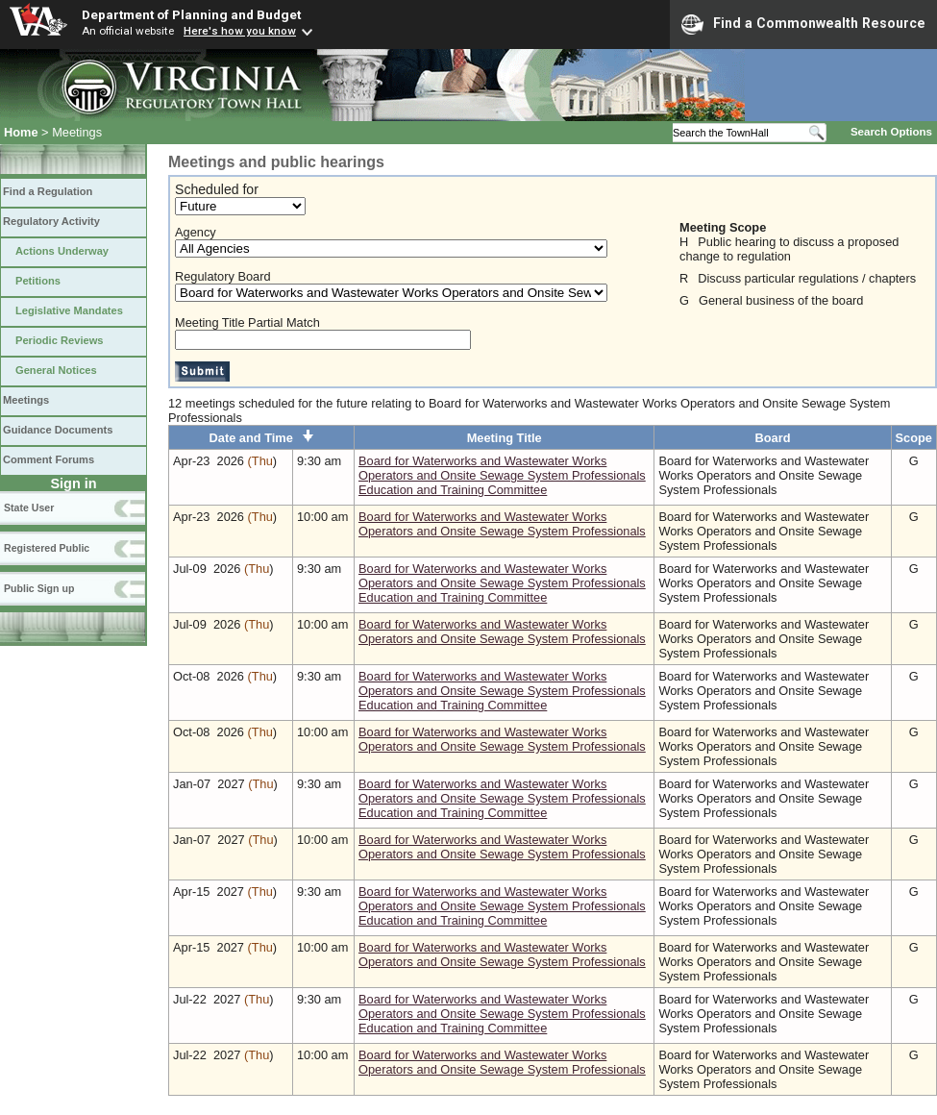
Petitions (38, 280)
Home (21, 132)
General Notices (56, 370)
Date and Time (262, 438)
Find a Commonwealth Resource (803, 24)
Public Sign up (39, 588)
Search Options (891, 131)
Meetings (26, 400)
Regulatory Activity (51, 221)
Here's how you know (240, 30)
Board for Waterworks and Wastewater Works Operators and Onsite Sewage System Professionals (502, 523)
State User (29, 507)
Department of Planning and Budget (191, 14)
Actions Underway (62, 251)
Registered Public (46, 548)
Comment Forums (48, 459)
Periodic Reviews (59, 340)
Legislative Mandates (69, 310)
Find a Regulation (47, 191)
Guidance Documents (57, 429)
